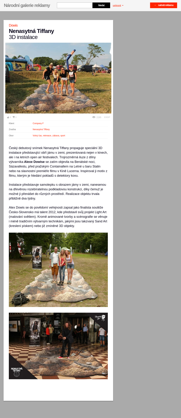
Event (107, 117)
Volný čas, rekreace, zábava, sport (49, 135)
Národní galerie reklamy (27, 5)
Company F (38, 123)
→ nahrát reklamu (163, 5)
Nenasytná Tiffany (41, 129)
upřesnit (118, 5)
